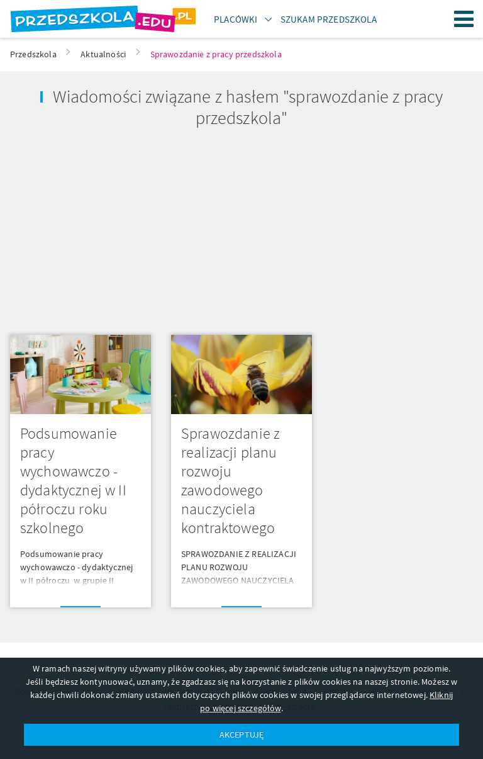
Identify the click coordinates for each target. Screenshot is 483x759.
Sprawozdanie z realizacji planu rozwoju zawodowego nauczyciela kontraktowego (230, 480)
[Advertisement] (120, 226)
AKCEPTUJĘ (241, 734)
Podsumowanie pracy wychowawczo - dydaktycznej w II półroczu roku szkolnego (73, 480)
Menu (464, 19)
